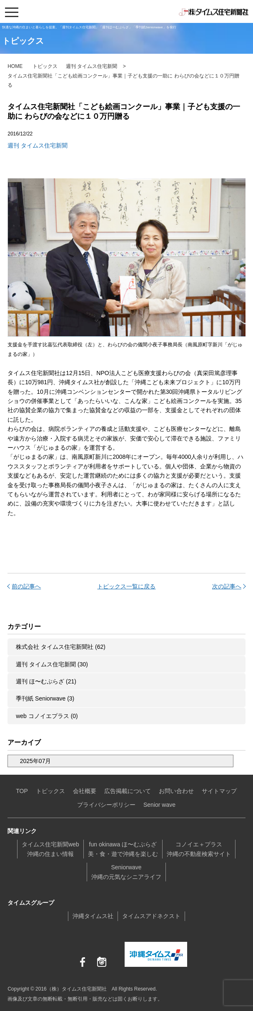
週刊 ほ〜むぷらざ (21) (46, 681)
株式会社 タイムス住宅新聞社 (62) (60, 646)
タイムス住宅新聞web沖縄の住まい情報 (50, 849)
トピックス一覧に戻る (126, 586)
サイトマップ (219, 791)
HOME (15, 66)
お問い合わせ (176, 791)
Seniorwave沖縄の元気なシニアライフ (126, 872)
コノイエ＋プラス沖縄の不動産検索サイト (199, 849)
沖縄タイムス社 (93, 916)
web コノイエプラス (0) (47, 716)
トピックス (45, 66)
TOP (22, 791)
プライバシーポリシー (106, 804)
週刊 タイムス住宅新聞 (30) (52, 664)
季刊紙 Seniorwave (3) (45, 698)
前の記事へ (26, 586)
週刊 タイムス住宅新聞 (91, 66)
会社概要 (84, 791)
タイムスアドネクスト (151, 916)
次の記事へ (226, 586)
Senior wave (159, 804)
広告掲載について (127, 791)
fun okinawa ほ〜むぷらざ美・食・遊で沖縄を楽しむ (123, 849)
